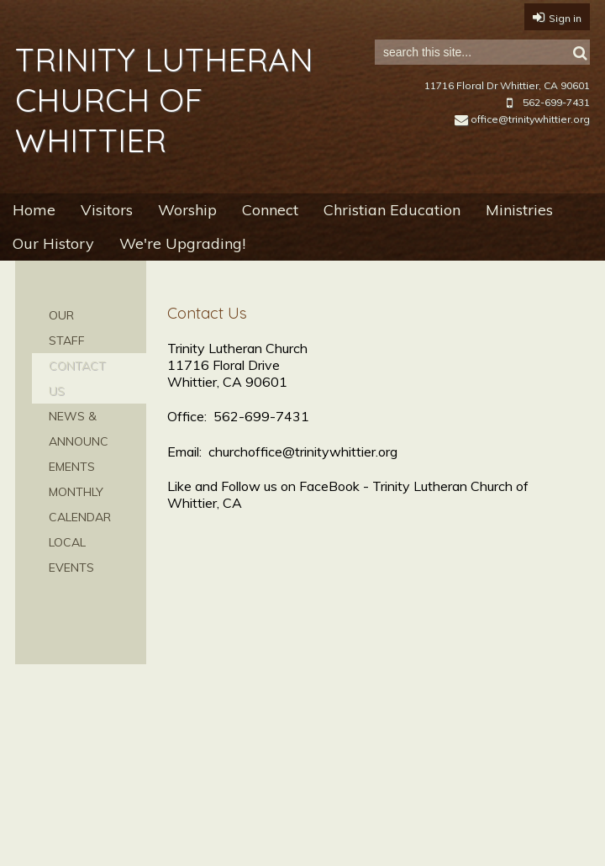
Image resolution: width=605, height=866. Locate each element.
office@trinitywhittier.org (522, 119)
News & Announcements (78, 441)
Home (34, 209)
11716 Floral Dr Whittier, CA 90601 (507, 85)
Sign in (565, 18)
